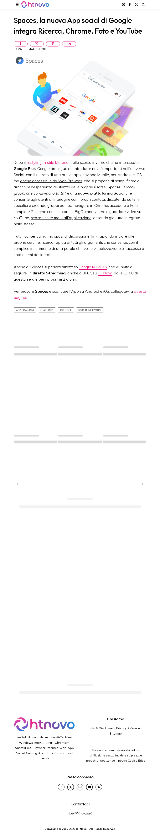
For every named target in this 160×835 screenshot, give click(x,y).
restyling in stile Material (48, 162)
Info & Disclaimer (102, 728)
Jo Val (19, 49)
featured (47, 309)
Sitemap (116, 733)
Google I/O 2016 (93, 266)
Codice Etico (136, 760)
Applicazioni (25, 309)
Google (66, 309)
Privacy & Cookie (128, 728)
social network (89, 309)
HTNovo (105, 273)
